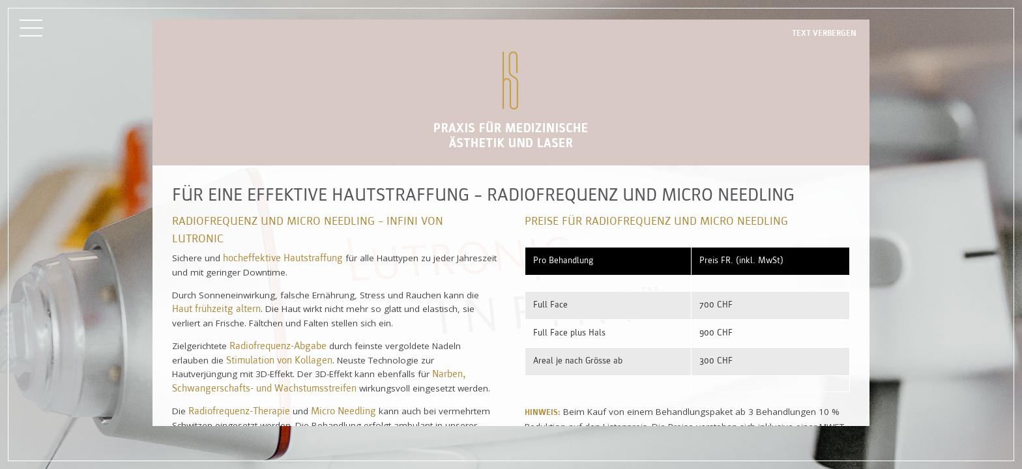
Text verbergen (824, 33)
